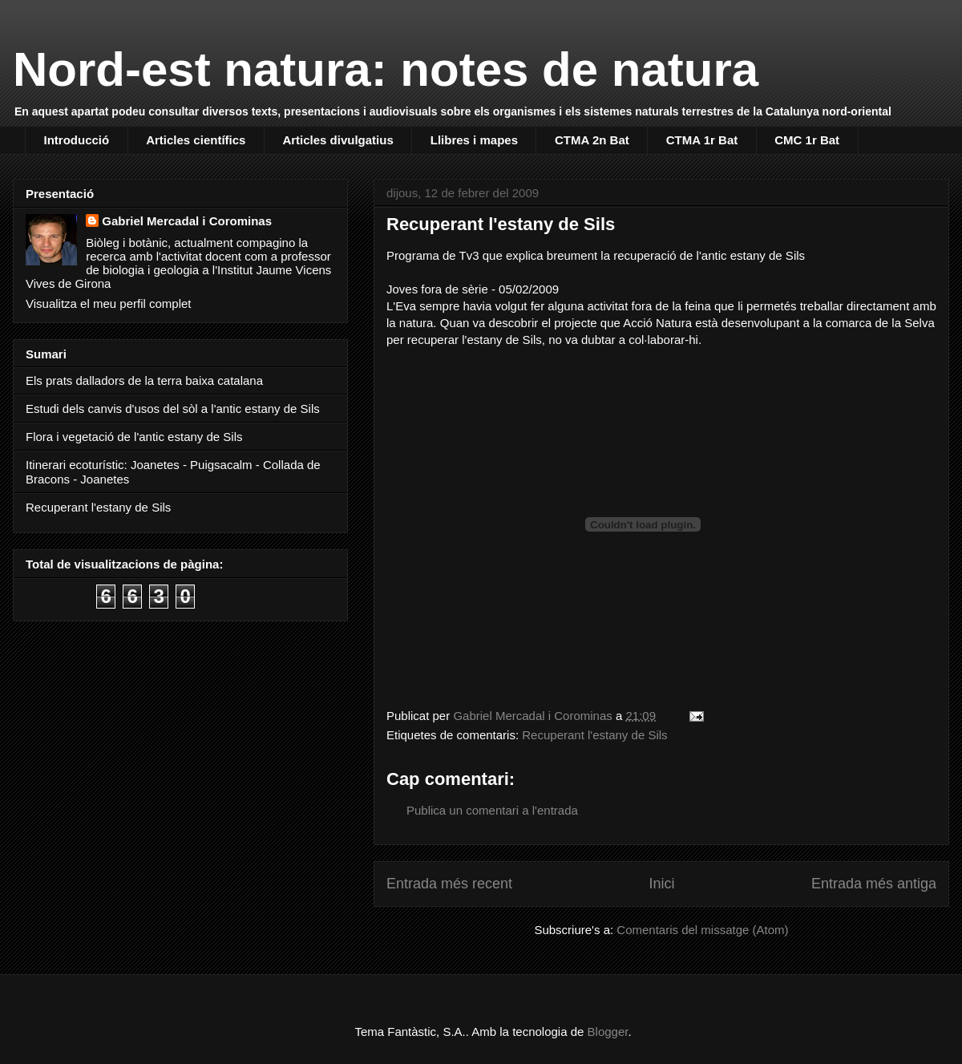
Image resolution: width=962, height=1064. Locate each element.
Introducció (77, 140)
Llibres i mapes (474, 140)
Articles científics (195, 140)
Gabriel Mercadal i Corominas (187, 221)
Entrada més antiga (873, 884)
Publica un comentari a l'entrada (492, 810)
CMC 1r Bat (806, 140)
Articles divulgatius (337, 140)
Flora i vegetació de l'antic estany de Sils (134, 436)
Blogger (608, 1031)
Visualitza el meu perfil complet (108, 303)
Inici (661, 884)
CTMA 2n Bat (592, 140)
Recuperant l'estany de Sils (594, 735)
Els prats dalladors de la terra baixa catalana (144, 380)
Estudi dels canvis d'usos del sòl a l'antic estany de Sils (173, 408)
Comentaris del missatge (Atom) (702, 930)
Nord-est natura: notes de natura (385, 69)
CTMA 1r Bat (702, 140)
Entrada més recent (449, 884)
